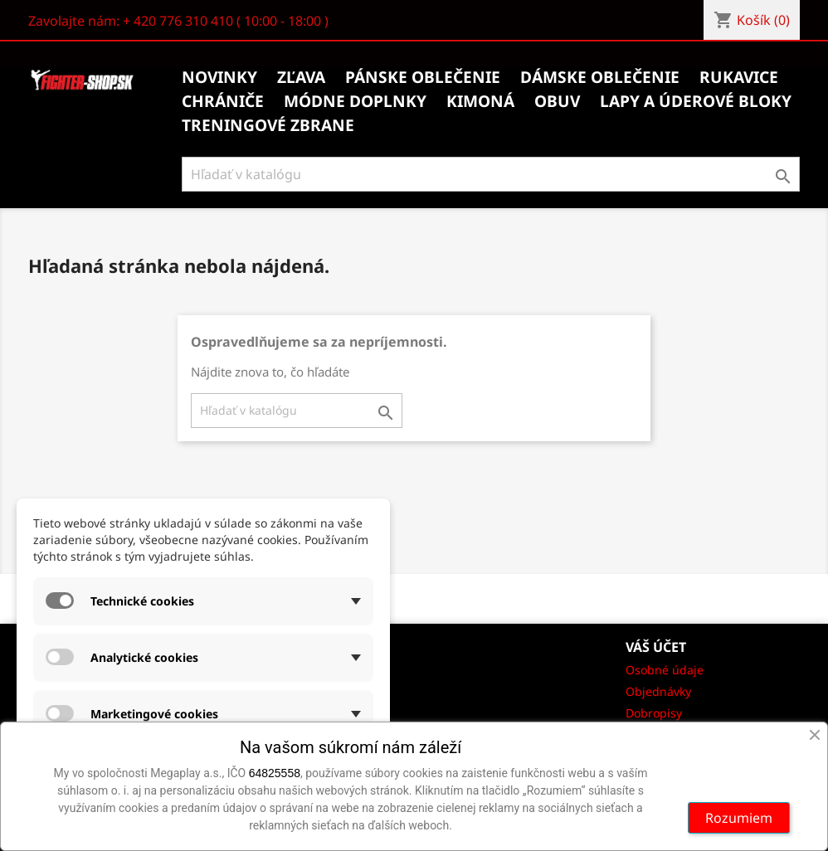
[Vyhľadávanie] (491, 174)
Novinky (219, 77)
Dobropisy (654, 713)
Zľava (301, 77)
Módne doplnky (355, 101)
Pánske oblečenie (422, 77)
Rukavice (738, 77)
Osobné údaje (665, 670)
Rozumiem (738, 818)
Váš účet (656, 647)
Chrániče (223, 101)
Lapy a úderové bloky (695, 101)
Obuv (557, 101)
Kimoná (480, 101)
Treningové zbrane (268, 125)
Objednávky (658, 691)
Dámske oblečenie (599, 77)
